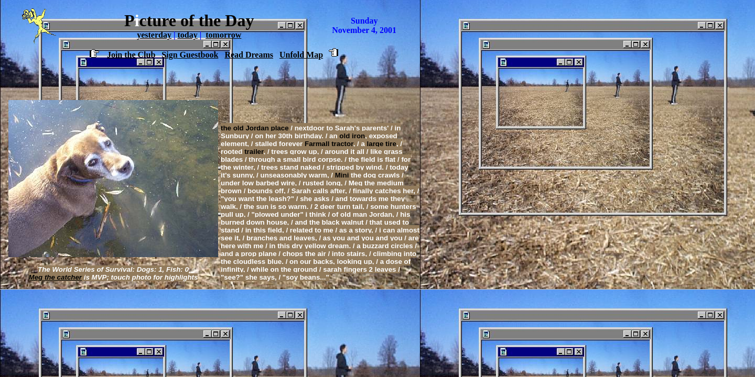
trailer (253, 152)
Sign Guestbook (189, 54)
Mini (342, 175)
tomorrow (223, 34)
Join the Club (131, 54)
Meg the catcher (55, 277)
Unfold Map (301, 54)
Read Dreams (248, 54)
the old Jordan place (255, 128)
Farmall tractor (329, 144)
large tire (381, 144)
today (187, 34)
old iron (352, 136)
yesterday (154, 34)
